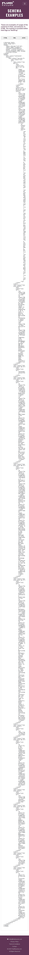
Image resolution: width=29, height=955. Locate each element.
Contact (14, 946)
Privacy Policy (15, 941)
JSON (23, 38)
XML (14, 38)
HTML (5, 38)
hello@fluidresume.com (14, 939)
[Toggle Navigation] (25, 3)
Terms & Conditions (14, 944)
